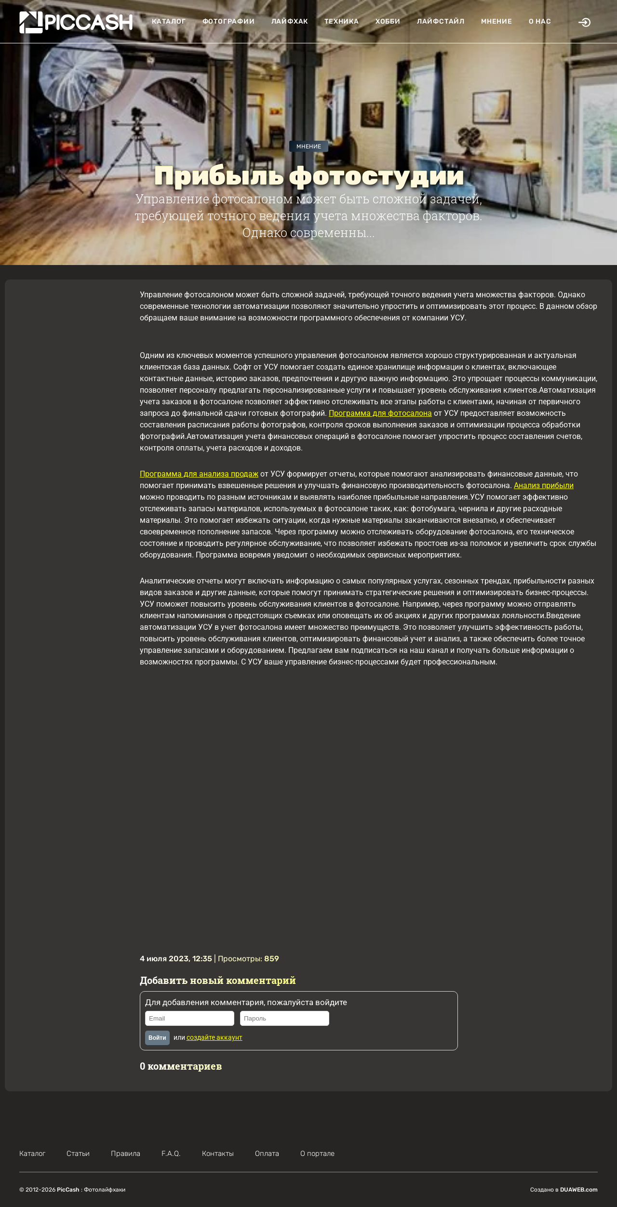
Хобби (388, 21)
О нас (540, 21)
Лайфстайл (441, 21)
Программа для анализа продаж (199, 473)
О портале (317, 1153)
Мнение (496, 21)
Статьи (78, 1153)
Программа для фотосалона (380, 413)
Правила (125, 1153)
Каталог (169, 21)
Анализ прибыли (544, 485)
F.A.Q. (171, 1153)
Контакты (218, 1153)
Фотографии (228, 21)
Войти (157, 1038)
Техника (341, 21)
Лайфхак (289, 21)
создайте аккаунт (214, 1037)
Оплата (267, 1153)
